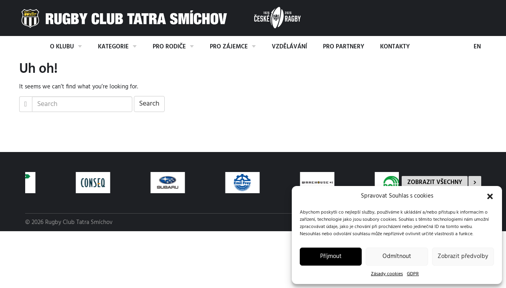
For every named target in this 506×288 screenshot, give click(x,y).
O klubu (62, 47)
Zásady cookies (387, 274)
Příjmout (331, 256)
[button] (490, 196)
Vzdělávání (289, 47)
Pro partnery (343, 47)
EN (477, 47)
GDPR (413, 274)
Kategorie (113, 47)
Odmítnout (396, 256)
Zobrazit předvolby (463, 256)
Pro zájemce (229, 47)
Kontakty (395, 47)
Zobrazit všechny (434, 182)
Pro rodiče (169, 47)
